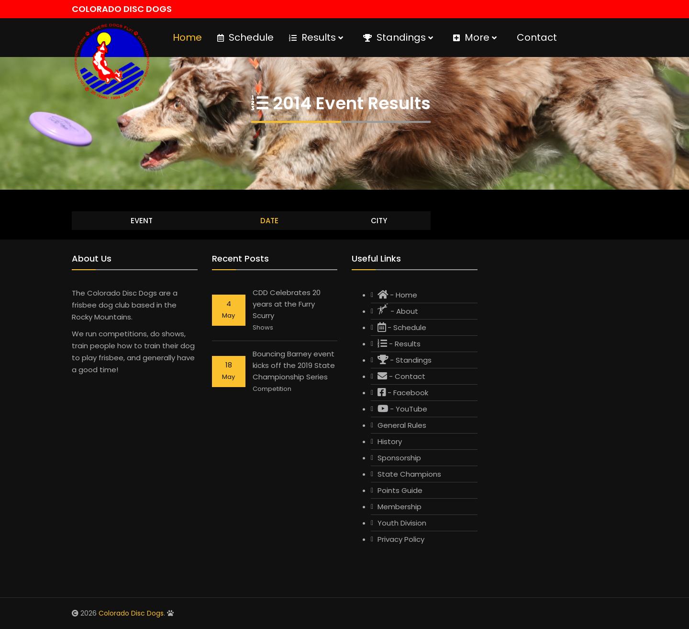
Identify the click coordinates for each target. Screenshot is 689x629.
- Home (397, 295)
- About (398, 310)
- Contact (401, 376)
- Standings (405, 360)
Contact (537, 37)
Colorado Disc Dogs (131, 613)
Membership (400, 507)
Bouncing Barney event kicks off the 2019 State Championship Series (294, 365)
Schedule (245, 37)
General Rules (402, 425)
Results (316, 37)
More (475, 37)
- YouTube (402, 409)
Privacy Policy (401, 539)
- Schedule (402, 327)
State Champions (409, 474)
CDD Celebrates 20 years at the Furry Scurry (287, 303)
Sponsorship (399, 458)
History (390, 441)
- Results (399, 344)
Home (187, 37)
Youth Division (402, 523)
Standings (398, 37)
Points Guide (400, 490)
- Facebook (403, 393)
